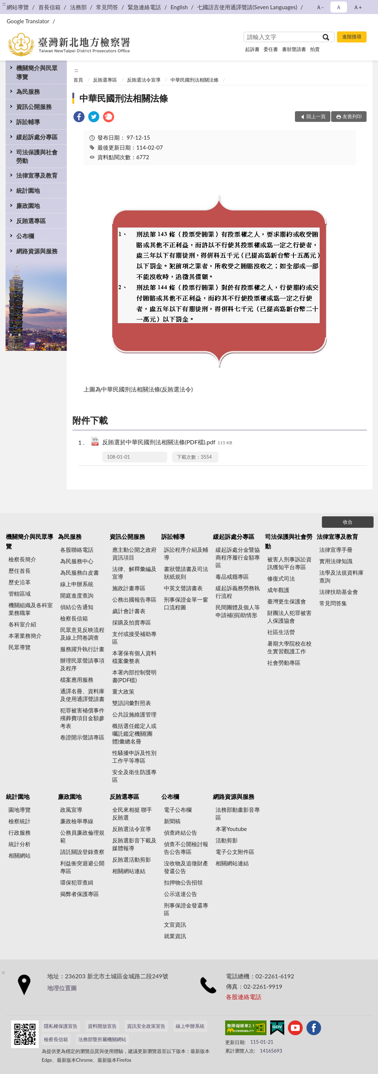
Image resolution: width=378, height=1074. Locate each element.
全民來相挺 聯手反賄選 (132, 813)
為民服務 (28, 91)
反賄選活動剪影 (131, 859)
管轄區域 (19, 593)
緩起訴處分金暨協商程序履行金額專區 (238, 557)
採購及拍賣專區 (131, 622)
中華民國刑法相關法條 (195, 80)
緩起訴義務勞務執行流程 (238, 592)
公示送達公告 (180, 893)
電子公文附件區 (235, 851)
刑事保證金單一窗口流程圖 (186, 603)
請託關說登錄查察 (82, 851)
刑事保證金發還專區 (186, 909)
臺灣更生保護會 (286, 601)
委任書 (271, 49)
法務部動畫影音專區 (238, 813)
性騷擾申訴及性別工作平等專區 (134, 756)
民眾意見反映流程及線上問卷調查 (82, 633)
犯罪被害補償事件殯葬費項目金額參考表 (82, 718)
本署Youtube (231, 828)
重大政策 (123, 691)
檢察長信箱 (74, 618)
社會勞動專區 (283, 662)
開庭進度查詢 (76, 595)
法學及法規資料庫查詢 (341, 576)
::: (4, 4)
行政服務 (19, 832)
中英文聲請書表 (183, 588)
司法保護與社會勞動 (37, 156)
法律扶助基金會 (338, 591)
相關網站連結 (128, 871)
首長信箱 (49, 7)
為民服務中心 (76, 561)
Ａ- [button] (320, 7)
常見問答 (107, 7)
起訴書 (252, 49)
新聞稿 (172, 821)
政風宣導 (71, 809)
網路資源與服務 (37, 250)
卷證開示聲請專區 (82, 737)
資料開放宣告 (102, 1026)
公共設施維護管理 (134, 714)
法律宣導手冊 (336, 549)
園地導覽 (19, 809)
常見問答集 (333, 603)
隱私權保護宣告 (61, 1026)
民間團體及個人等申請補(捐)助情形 (238, 611)
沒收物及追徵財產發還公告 (186, 867)
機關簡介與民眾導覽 (37, 72)
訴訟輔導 (28, 121)
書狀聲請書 (294, 49)
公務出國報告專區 (134, 599)
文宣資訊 (175, 924)
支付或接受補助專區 (134, 637)
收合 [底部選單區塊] (348, 522)
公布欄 (25, 235)
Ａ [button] (338, 7)
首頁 (78, 80)
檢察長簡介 (22, 559)
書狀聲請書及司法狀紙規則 (186, 572)
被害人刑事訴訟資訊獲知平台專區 (289, 563)
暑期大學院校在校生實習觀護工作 (289, 647)
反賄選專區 (31, 220)
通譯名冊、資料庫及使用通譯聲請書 (82, 695)
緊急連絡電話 (144, 7)
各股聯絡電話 (76, 549)
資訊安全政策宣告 (146, 1026)
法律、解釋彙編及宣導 (134, 572)
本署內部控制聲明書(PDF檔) (134, 676)
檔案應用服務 (76, 679)
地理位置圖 (62, 987)
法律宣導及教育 (37, 175)
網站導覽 (18, 7)
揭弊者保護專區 (79, 893)
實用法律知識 (336, 561)
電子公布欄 (178, 809)
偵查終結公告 (180, 832)
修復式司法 (281, 578)
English (179, 7)
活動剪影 (227, 840)
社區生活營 (281, 632)
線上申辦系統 (76, 584)
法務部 (78, 7)
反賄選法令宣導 (144, 80)
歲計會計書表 (128, 611)
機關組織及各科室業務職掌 (30, 609)
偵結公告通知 (76, 606)
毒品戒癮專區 (232, 576)
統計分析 (19, 844)
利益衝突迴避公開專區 (82, 867)
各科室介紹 (22, 624)
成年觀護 (278, 589)
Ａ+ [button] (357, 7)
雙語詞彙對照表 (131, 703)
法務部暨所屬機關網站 (102, 1039)
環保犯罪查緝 (76, 882)
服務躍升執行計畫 (82, 649)
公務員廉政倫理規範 (82, 836)
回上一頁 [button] (316, 116)
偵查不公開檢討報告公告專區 (186, 848)
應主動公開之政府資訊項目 (134, 553)
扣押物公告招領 (183, 882)
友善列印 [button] (352, 116)
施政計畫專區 (128, 588)
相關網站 (19, 855)
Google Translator (28, 21)
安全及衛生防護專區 (134, 776)
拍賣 (315, 49)
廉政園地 (28, 205)
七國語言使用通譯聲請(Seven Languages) (247, 7)
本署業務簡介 (25, 635)
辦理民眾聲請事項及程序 (82, 664)
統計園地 (28, 190)
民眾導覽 (19, 647)
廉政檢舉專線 (76, 821)
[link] (79, 117)
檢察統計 (19, 821)
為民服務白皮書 (79, 572)
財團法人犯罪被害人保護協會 (289, 616)
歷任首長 (19, 570)
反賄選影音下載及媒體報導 (134, 844)
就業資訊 (175, 936)
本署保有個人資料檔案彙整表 (134, 657)
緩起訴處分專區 (37, 136)
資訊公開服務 (34, 106)
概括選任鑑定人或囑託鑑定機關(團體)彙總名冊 (134, 733)
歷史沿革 (19, 582)
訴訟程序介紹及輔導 (186, 553)
